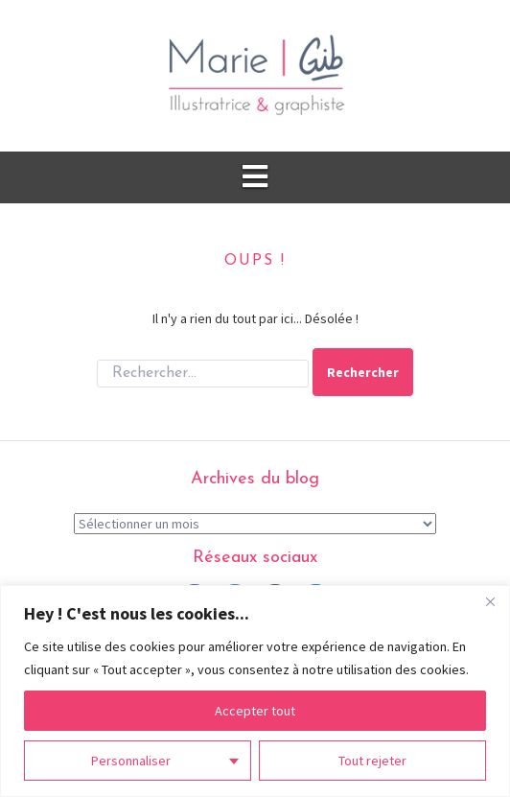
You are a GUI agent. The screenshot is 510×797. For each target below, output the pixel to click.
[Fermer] (489, 601)
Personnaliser (131, 760)
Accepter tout (255, 710)
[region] (255, 691)
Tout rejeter (372, 760)
